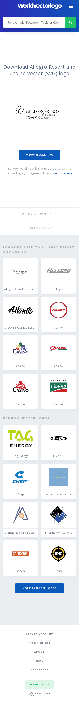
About (39, 651)
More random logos (39, 588)
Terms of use (39, 642)
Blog (39, 660)
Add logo (39, 684)
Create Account (39, 634)
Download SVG (40, 154)
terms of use (62, 173)
